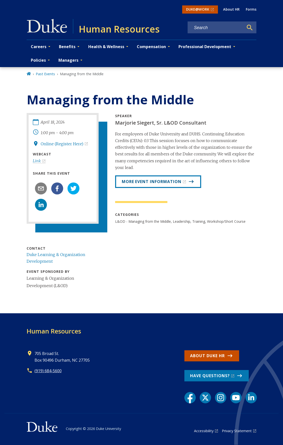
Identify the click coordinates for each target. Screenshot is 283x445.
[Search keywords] (216, 27)
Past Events (45, 74)
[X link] (205, 397)
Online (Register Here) (62, 143)
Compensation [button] (151, 46)
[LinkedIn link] (251, 397)
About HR (231, 9)
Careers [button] (38, 46)
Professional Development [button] (204, 46)
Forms (251, 9)
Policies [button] (38, 60)
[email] (41, 188)
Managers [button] (68, 60)
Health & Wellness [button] (106, 46)
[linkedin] (41, 205)
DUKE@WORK (197, 9)
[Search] (249, 27)
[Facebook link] (190, 397)
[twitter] (73, 188)
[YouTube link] (236, 397)
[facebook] (57, 188)
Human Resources (54, 331)
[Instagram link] (220, 397)
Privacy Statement (237, 430)
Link (37, 160)
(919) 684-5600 (48, 370)
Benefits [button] (67, 46)
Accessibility (203, 430)
